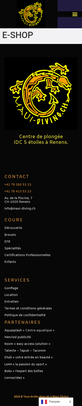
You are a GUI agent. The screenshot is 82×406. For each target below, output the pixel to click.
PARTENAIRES (22, 322)
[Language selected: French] (56, 402)
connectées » (14, 378)
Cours (13, 220)
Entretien (11, 302)
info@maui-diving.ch (19, 209)
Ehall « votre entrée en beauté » (28, 358)
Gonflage (11, 288)
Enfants (10, 262)
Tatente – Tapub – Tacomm (25, 351)
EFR (7, 242)
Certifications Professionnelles (27, 255)
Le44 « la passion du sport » (25, 364)
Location (11, 295)
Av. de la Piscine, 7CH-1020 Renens (18, 200)
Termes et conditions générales (28, 309)
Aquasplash (13, 331)
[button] (75, 14)
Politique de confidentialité (24, 315)
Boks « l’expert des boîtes (23, 371)
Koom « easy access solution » (27, 344)
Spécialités (12, 249)
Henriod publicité (17, 337)
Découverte (13, 228)
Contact (16, 177)
